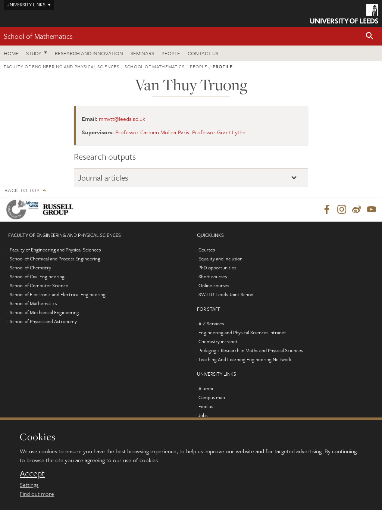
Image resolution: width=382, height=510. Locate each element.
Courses (206, 250)
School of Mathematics (38, 36)
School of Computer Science (39, 286)
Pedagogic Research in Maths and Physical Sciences (250, 350)
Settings (29, 485)
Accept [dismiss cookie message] (32, 473)
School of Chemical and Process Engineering (55, 259)
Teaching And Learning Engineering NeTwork (244, 359)
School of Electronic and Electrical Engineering (58, 294)
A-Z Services (211, 324)
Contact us (203, 53)
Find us (205, 406)
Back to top (22, 190)
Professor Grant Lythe (218, 132)
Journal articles (103, 177)
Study (33, 53)
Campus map (211, 397)
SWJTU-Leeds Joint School (226, 294)
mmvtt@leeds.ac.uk (122, 119)
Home (11, 53)
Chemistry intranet (218, 341)
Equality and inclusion (220, 259)
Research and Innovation (89, 53)
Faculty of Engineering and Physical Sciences (61, 66)
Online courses (213, 286)
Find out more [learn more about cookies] (37, 493)
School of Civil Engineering (37, 277)
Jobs (202, 415)
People (171, 53)
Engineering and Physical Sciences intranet (242, 333)
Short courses (212, 277)
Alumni (205, 388)
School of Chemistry (30, 268)
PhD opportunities (217, 268)
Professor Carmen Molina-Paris (152, 132)
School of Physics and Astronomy (43, 321)
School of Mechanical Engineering (44, 312)
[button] (369, 36)
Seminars (142, 53)
